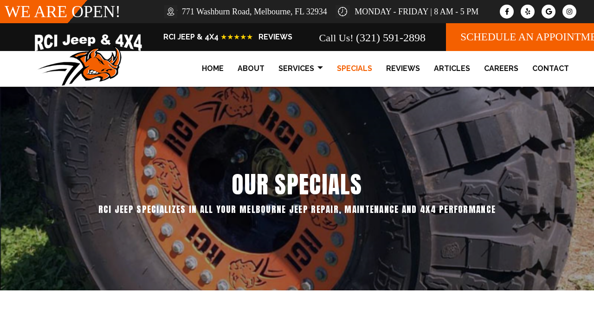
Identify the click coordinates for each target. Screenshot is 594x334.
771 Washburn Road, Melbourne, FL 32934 (254, 11)
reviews (403, 68)
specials (354, 68)
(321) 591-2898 (391, 38)
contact (550, 68)
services (300, 69)
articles (452, 68)
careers (501, 68)
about (251, 68)
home (213, 68)
